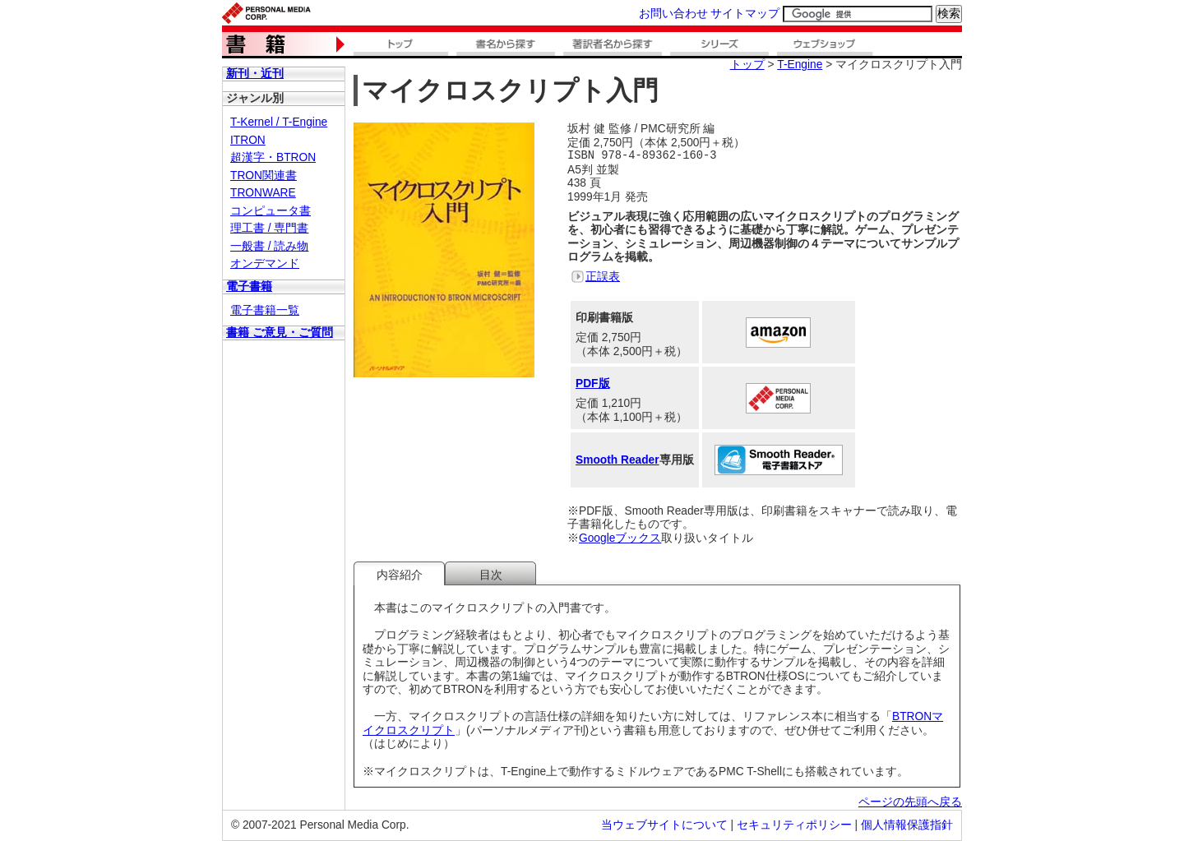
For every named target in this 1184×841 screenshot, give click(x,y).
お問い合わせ (673, 13)
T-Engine (799, 64)
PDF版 (593, 383)
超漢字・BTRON (273, 157)
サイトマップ (744, 13)
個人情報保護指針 (907, 825)
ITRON (248, 140)
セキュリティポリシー (794, 825)
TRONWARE (263, 193)
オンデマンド (264, 263)
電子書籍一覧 (264, 310)
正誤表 (602, 276)
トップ (747, 64)
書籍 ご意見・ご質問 (279, 332)
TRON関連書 (263, 175)
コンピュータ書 (270, 211)
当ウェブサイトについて (664, 825)
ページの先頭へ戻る (910, 802)
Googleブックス (620, 538)
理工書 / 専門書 (269, 228)
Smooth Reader (617, 460)
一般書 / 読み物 (269, 246)
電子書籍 (249, 286)
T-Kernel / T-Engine (278, 122)
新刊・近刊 (255, 73)
